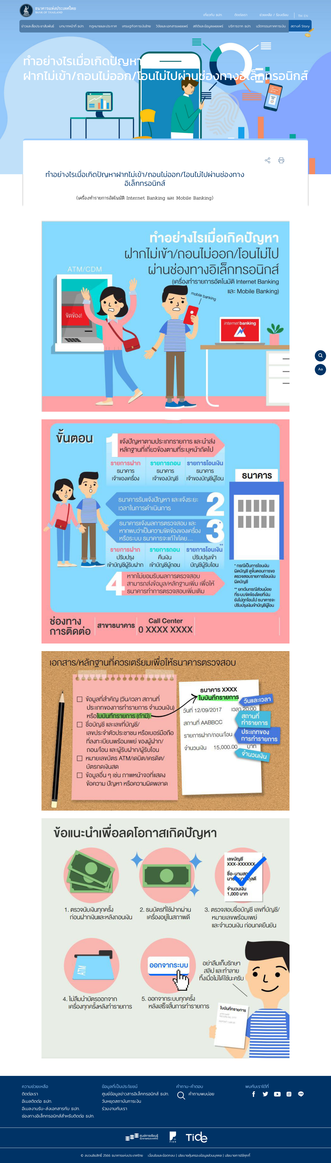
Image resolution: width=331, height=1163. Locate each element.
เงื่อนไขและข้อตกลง (161, 1155)
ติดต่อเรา (30, 1093)
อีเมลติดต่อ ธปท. (37, 1101)
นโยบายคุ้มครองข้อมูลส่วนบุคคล (200, 1155)
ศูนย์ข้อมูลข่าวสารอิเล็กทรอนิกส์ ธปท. (135, 1093)
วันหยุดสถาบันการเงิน (121, 1101)
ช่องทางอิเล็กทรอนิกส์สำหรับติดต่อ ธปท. (58, 1116)
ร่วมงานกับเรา (114, 1108)
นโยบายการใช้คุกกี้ (237, 1155)
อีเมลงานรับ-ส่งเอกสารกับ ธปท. (51, 1108)
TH (300, 15)
